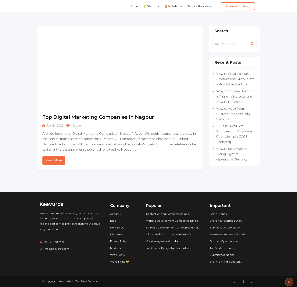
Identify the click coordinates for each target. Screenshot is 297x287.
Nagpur (77, 125)
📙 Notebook (173, 6)
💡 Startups (151, 6)
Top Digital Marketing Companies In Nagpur (98, 117)
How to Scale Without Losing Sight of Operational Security (233, 154)
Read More (53, 160)
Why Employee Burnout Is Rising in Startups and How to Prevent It (235, 96)
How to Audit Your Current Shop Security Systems (233, 114)
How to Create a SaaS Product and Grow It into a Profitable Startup (235, 79)
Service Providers (199, 6)
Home (134, 6)
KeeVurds (51, 204)
